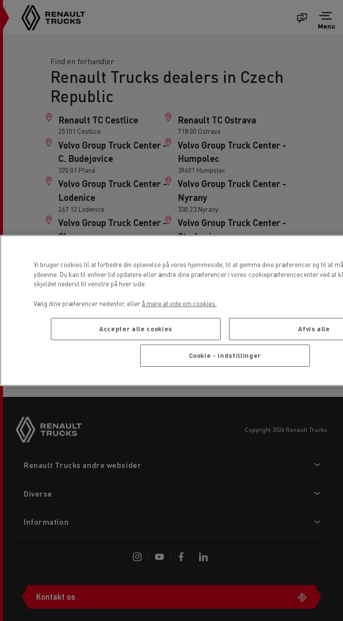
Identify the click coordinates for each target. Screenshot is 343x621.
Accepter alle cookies (135, 328)
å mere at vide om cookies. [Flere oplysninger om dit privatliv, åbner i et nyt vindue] (179, 303)
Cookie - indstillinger (225, 355)
